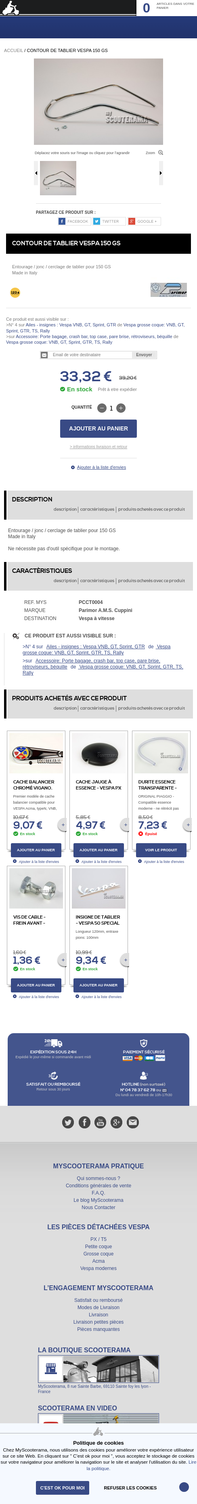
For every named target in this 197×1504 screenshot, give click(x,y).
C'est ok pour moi (62, 1487)
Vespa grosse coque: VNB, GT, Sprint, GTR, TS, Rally (59, 342)
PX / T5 (98, 1239)
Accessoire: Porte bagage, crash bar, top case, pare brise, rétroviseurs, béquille (94, 336)
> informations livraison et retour (99, 447)
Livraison (98, 1315)
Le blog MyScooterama (98, 1200)
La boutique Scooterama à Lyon (98, 1370)
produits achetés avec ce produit (151, 509)
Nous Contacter (98, 1207)
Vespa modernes (98, 1268)
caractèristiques (97, 509)
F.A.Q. (98, 1193)
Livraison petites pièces (98, 1322)
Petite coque (98, 1246)
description (65, 509)
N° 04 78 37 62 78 (138, 1090)
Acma (98, 1261)
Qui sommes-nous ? (98, 1178)
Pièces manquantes (98, 1329)
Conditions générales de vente (98, 1186)
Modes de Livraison (98, 1307)
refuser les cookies (130, 1487)
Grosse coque (99, 1254)
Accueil (13, 50)
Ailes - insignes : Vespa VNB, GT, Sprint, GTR (71, 324)
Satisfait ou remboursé (98, 1300)
